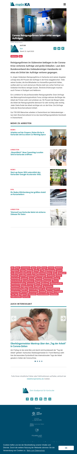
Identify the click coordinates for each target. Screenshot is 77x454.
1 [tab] (35, 361)
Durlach (24, 291)
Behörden (45, 283)
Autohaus (26, 297)
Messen (29, 270)
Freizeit (51, 268)
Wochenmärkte (43, 294)
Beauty (49, 291)
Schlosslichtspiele (53, 289)
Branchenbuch (16, 281)
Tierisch (59, 270)
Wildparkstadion (27, 286)
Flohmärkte (32, 294)
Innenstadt (31, 283)
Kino (55, 273)
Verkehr (56, 278)
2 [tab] (37, 361)
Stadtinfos (14, 270)
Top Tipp (14, 294)
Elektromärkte (16, 297)
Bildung (35, 273)
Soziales (24, 278)
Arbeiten (14, 56)
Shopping (47, 281)
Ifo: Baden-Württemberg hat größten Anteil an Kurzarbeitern (28, 193)
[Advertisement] (38, 247)
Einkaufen (27, 273)
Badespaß (62, 273)
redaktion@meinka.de (35, 379)
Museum (14, 275)
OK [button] (66, 448)
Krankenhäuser (28, 281)
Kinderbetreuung (17, 289)
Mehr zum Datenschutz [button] (36, 450)
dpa (21, 48)
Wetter (49, 273)
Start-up (42, 289)
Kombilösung (49, 270)
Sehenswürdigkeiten (18, 283)
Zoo (12, 273)
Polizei (22, 270)
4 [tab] (41, 361)
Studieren (50, 275)
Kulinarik (19, 273)
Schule (31, 278)
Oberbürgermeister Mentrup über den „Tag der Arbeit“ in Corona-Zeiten (38, 345)
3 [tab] (39, 361)
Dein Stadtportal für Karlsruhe (38, 390)
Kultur (36, 270)
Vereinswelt (33, 291)
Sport (33, 268)
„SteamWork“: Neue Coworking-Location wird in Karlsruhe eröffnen (27, 153)
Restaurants (48, 278)
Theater (55, 281)
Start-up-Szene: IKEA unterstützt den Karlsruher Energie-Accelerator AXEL (26, 173)
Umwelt (42, 273)
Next (63, 318)
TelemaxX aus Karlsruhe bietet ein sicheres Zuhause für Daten (28, 213)
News (18, 268)
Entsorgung (33, 289)
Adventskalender (56, 283)
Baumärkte (54, 294)
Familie (58, 275)
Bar (26, 289)
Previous (13, 318)
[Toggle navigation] (64, 4)
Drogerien (22, 294)
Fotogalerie (58, 291)
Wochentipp (15, 278)
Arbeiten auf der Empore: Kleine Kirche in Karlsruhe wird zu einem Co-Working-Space (28, 133)
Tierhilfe (22, 275)
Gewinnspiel (41, 275)
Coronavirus (25, 268)
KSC (38, 268)
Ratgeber (39, 281)
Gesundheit (31, 275)
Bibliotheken (15, 291)
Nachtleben (15, 286)
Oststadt (42, 291)
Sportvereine (48, 286)
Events (44, 268)
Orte (38, 283)
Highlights (38, 286)
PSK (41, 270)
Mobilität (59, 268)
